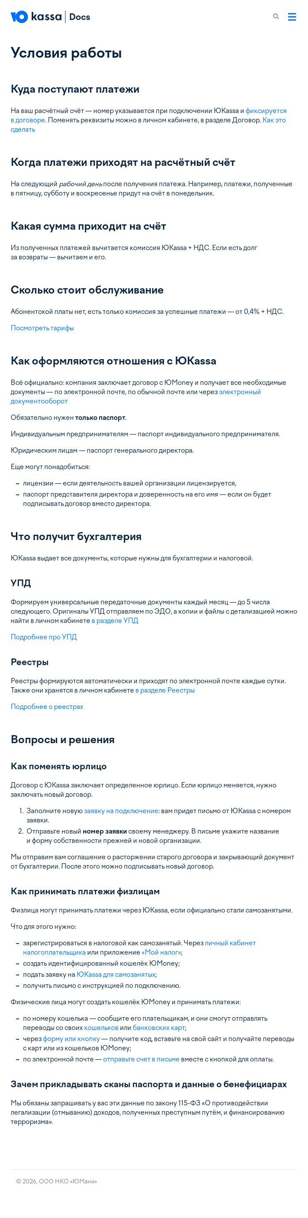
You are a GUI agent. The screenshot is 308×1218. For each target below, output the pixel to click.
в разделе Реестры (165, 690)
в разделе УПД (115, 621)
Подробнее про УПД (44, 637)
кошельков (101, 1028)
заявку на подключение (121, 811)
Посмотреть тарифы (42, 328)
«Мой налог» (161, 952)
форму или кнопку (71, 1039)
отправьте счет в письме (141, 1059)
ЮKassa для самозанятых (116, 975)
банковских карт (159, 1028)
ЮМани (83, 1181)
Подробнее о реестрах (47, 707)
